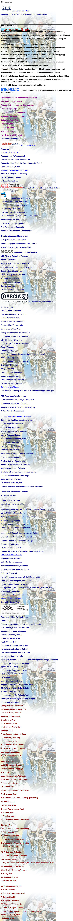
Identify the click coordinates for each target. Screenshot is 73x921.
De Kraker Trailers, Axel (10, 152)
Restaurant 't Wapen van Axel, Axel (14, 170)
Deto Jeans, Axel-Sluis (15, 11)
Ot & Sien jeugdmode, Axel (11, 555)
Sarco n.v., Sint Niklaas (10, 387)
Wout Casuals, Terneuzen (11, 598)
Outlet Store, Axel (18, 145)
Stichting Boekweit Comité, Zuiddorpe (16, 416)
